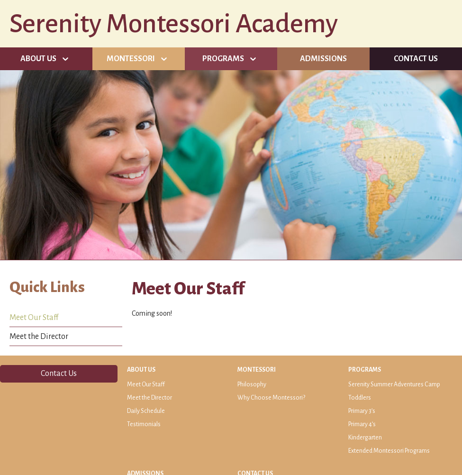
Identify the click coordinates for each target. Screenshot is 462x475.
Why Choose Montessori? (271, 397)
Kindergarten (365, 437)
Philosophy (251, 384)
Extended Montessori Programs (389, 451)
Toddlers (359, 397)
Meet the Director (38, 336)
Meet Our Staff (33, 317)
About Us (38, 59)
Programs (223, 59)
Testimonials (144, 424)
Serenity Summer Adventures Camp (394, 384)
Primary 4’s (362, 424)
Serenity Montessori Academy (173, 23)
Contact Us (416, 59)
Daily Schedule (146, 411)
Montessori (131, 59)
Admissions (323, 59)
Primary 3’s (361, 411)
